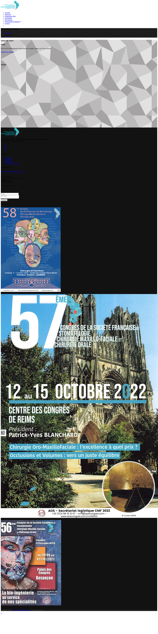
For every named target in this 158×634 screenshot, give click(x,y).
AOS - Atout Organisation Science (12, 171)
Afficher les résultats (7, 52)
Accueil (7, 12)
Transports (8, 33)
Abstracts (8, 14)
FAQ (6, 36)
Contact (7, 23)
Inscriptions (8, 20)
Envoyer (4, 200)
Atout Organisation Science (21, 610)
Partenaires (8, 18)
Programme (10, 16)
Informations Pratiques (13, 22)
